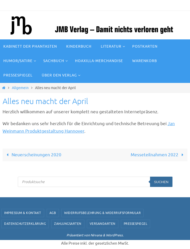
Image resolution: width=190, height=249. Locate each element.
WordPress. (114, 235)
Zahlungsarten (67, 224)
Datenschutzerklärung (25, 224)
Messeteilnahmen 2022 (158, 155)
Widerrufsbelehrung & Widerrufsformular (102, 213)
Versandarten (102, 224)
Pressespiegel (135, 224)
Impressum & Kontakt (22, 213)
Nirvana (96, 235)
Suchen (161, 182)
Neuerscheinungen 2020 (32, 155)
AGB (52, 213)
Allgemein (20, 88)
